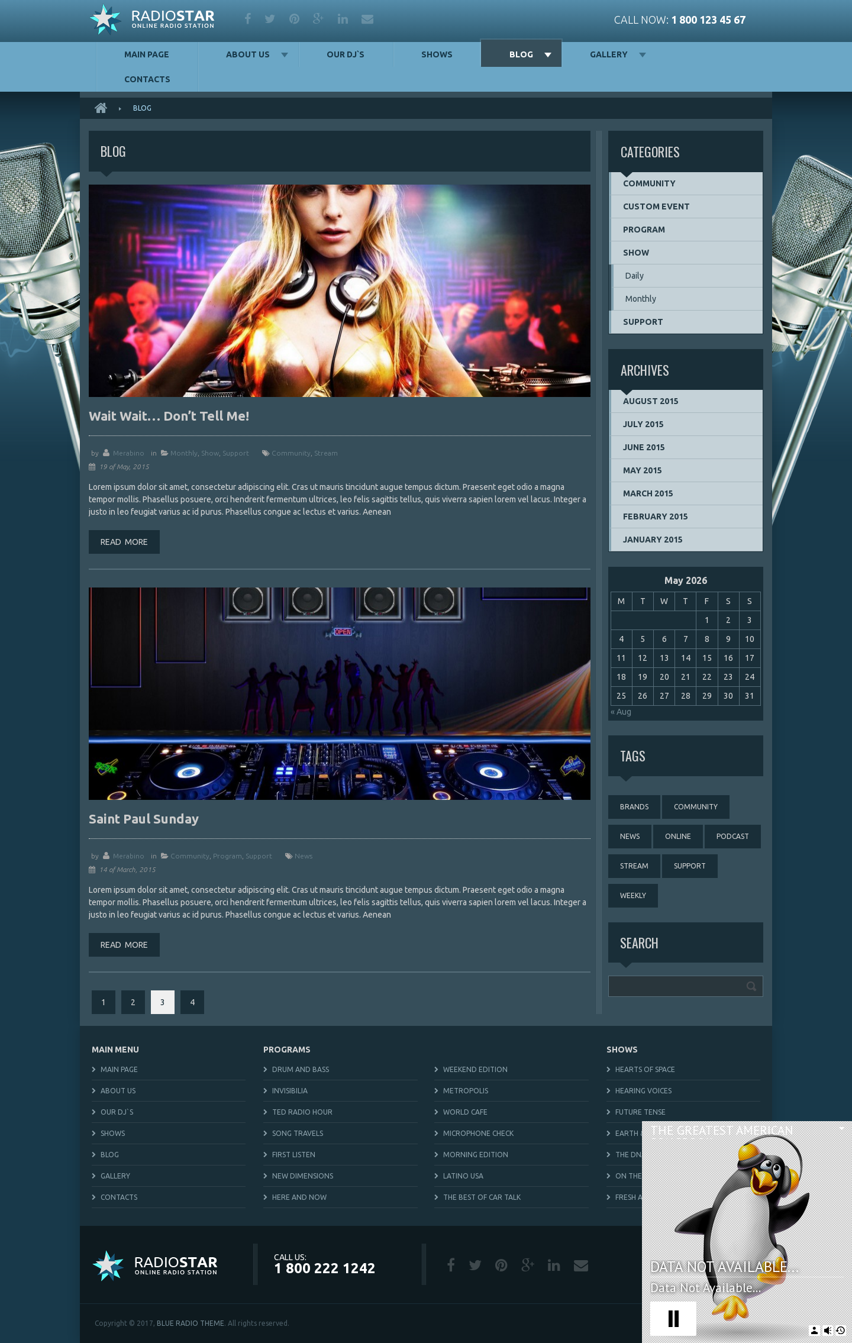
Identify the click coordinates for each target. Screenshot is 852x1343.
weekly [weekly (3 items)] (633, 895)
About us (248, 54)
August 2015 (651, 401)
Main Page (146, 54)
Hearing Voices (643, 1091)
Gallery (609, 54)
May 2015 (642, 470)
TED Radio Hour (302, 1112)
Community (189, 856)
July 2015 (643, 424)
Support (235, 453)
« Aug (621, 711)
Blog (521, 54)
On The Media (640, 1176)
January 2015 (653, 539)
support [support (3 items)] (690, 866)
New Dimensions (302, 1176)
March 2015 (648, 493)
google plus (318, 19)
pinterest (294, 19)
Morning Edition (475, 1154)
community (291, 453)
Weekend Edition (475, 1069)
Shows (437, 54)
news (303, 856)
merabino (128, 453)
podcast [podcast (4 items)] (733, 836)
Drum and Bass (300, 1069)
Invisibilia (290, 1091)
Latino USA (463, 1176)
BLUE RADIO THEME (190, 1323)
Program (227, 856)
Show (210, 453)
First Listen (293, 1154)
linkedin (343, 19)
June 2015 (644, 447)
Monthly (184, 453)
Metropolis (465, 1091)
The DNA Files (639, 1154)
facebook (247, 19)
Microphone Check (478, 1133)
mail (367, 19)
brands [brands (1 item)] (634, 807)
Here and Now (299, 1197)
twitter (270, 19)
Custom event (656, 206)
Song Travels (297, 1133)
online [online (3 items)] (678, 836)
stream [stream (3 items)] (634, 866)
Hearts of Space (645, 1069)
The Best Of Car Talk (482, 1197)
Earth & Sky (637, 1133)
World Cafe (465, 1112)
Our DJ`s (345, 54)
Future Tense (640, 1112)
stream (326, 453)
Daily (634, 275)
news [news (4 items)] (630, 836)
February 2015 (655, 516)
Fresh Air (632, 1197)
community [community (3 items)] (696, 807)
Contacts (147, 79)
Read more (124, 542)
